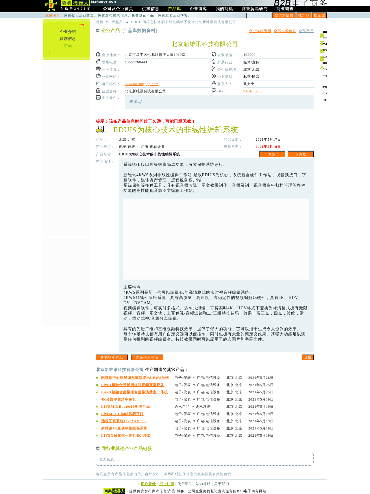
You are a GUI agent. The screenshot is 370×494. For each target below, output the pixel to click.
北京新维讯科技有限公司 (145, 91)
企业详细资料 (260, 31)
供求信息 (68, 38)
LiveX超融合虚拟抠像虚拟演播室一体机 (134, 392)
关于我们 (221, 484)
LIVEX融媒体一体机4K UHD (126, 436)
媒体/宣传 (251, 62)
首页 (99, 22)
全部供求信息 (285, 31)
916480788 (252, 91)
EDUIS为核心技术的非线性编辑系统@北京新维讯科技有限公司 (183, 22)
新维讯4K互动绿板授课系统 (124, 428)
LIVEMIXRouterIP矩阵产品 (125, 407)
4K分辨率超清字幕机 (118, 399)
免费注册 (52, 15)
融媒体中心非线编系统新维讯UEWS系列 (135, 378)
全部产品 (306, 31)
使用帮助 (185, 484)
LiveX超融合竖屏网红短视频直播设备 (132, 385)
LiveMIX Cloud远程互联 (122, 414)
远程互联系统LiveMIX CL (123, 421)
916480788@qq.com (142, 84)
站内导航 (203, 484)
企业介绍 (68, 32)
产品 (68, 45)
